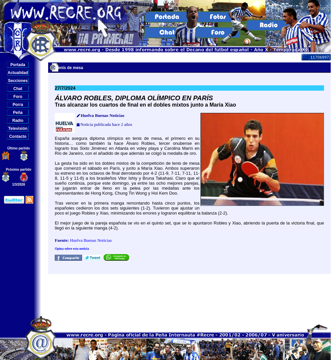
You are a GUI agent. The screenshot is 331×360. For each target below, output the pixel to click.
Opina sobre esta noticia (72, 248)
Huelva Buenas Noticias (91, 240)
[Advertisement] (189, 294)
